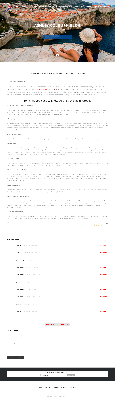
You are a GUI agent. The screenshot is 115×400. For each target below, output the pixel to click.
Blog (82, 6)
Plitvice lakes (43, 89)
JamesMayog (20, 260)
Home (16, 6)
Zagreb (53, 89)
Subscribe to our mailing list (57, 372)
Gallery (77, 6)
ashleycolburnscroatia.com (57, 37)
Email (83, 73)
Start (47, 324)
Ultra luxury (57, 6)
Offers (29, 6)
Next (62, 324)
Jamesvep (19, 245)
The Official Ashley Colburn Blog (38, 73)
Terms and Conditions (59, 387)
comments (69, 73)
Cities (35, 6)
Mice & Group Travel (45, 6)
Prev (52, 324)
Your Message (57, 346)
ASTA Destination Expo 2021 (102, 6)
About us (22, 6)
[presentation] (18, 358)
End (68, 324)
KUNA (101, 110)
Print (78, 73)
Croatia (10, 223)
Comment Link (103, 245)
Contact (89, 6)
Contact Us (73, 387)
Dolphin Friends (67, 6)
